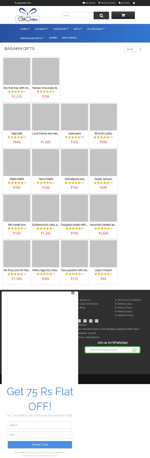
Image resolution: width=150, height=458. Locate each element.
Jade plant (74, 133)
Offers (124, 3)
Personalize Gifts (32, 38)
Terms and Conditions (129, 300)
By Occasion (96, 28)
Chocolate (61, 28)
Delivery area (125, 303)
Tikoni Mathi (45, 179)
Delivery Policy (126, 315)
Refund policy (125, 311)
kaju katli (17, 133)
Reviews (90, 3)
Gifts (77, 28)
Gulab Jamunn (103, 179)
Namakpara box (74, 179)
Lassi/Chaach (103, 270)
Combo (53, 38)
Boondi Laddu (103, 133)
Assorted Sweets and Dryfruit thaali (103, 224)
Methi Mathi (17, 179)
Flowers (41, 28)
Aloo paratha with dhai (74, 270)
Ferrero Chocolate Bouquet (45, 88)
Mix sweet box (17, 224)
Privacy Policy (125, 307)
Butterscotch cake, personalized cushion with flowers (45, 224)
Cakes (25, 28)
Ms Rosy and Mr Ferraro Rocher (16, 270)
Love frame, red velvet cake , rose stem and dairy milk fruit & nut (45, 133)
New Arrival (69, 38)
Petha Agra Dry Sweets (45, 270)
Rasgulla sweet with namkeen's (74, 224)
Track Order (107, 3)
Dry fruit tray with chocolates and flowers (16, 88)
